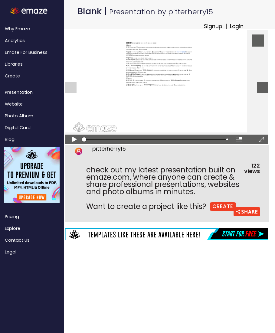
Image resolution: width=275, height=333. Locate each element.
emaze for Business (26, 52)
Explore (12, 228)
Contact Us (17, 240)
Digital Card (18, 128)
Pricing (12, 217)
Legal (10, 252)
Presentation (19, 92)
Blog (10, 139)
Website (14, 104)
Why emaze (17, 29)
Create (12, 76)
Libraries (14, 64)
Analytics (15, 41)
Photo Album (19, 116)
